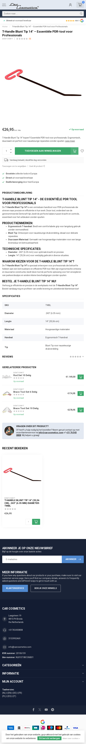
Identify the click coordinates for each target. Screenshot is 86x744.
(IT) (14, 696)
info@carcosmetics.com (51, 432)
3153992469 (14, 638)
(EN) (9, 693)
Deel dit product (37, 166)
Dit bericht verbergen (49, 738)
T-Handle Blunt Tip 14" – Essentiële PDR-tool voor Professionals (40, 26)
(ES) (9, 696)
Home (4, 26)
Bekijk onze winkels (45, 588)
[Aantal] (28, 522)
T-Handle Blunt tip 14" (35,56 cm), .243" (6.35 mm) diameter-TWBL (22, 503)
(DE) (15, 693)
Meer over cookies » (71, 738)
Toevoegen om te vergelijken (14, 166)
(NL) (4, 693)
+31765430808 (15, 630)
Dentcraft (7, 39)
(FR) (20, 693)
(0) (30, 39)
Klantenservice (15, 588)
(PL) (4, 696)
